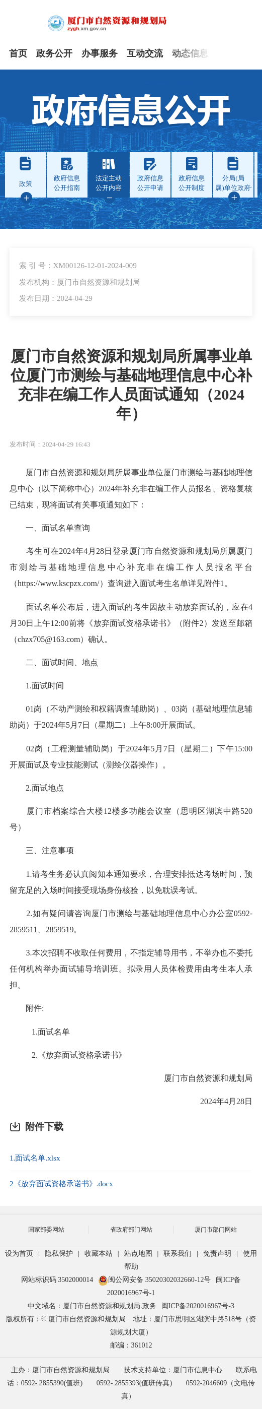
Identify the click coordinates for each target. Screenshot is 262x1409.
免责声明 (217, 1253)
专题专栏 (235, 53)
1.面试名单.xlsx (35, 1158)
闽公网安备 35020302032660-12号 (154, 1280)
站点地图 (138, 1253)
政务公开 (54, 53)
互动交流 (145, 53)
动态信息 (190, 53)
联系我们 (177, 1253)
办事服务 (99, 53)
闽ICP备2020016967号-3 (197, 1306)
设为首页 (19, 1253)
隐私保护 (59, 1253)
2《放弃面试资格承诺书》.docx (61, 1183)
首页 (18, 53)
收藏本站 (98, 1253)
